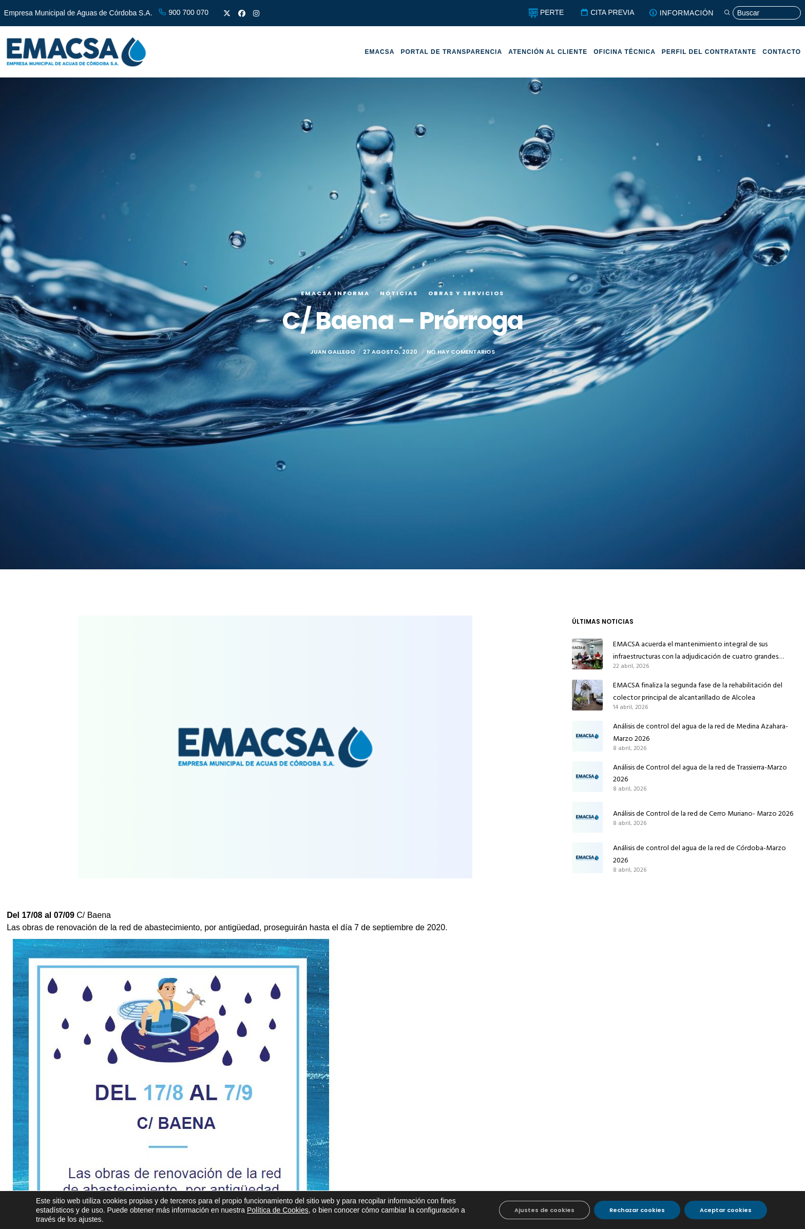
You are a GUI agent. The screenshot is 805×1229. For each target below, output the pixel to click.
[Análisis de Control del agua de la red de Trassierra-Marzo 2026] (587, 777)
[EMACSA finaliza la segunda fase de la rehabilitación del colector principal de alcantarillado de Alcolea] (587, 695)
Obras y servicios (466, 293)
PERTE (546, 12)
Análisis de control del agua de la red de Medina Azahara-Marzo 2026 (700, 732)
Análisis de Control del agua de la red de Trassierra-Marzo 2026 (700, 773)
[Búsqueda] (762, 13)
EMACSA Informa (335, 293)
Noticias (399, 293)
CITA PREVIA (607, 12)
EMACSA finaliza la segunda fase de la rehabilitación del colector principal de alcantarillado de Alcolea (697, 691)
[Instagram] (256, 13)
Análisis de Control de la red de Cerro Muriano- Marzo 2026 (703, 813)
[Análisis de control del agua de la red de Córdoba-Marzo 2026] (587, 858)
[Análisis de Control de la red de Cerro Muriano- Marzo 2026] (587, 817)
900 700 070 (183, 12)
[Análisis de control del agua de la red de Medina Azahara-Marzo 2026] (587, 736)
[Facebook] (241, 13)
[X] (227, 13)
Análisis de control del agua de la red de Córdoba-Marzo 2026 (699, 854)
